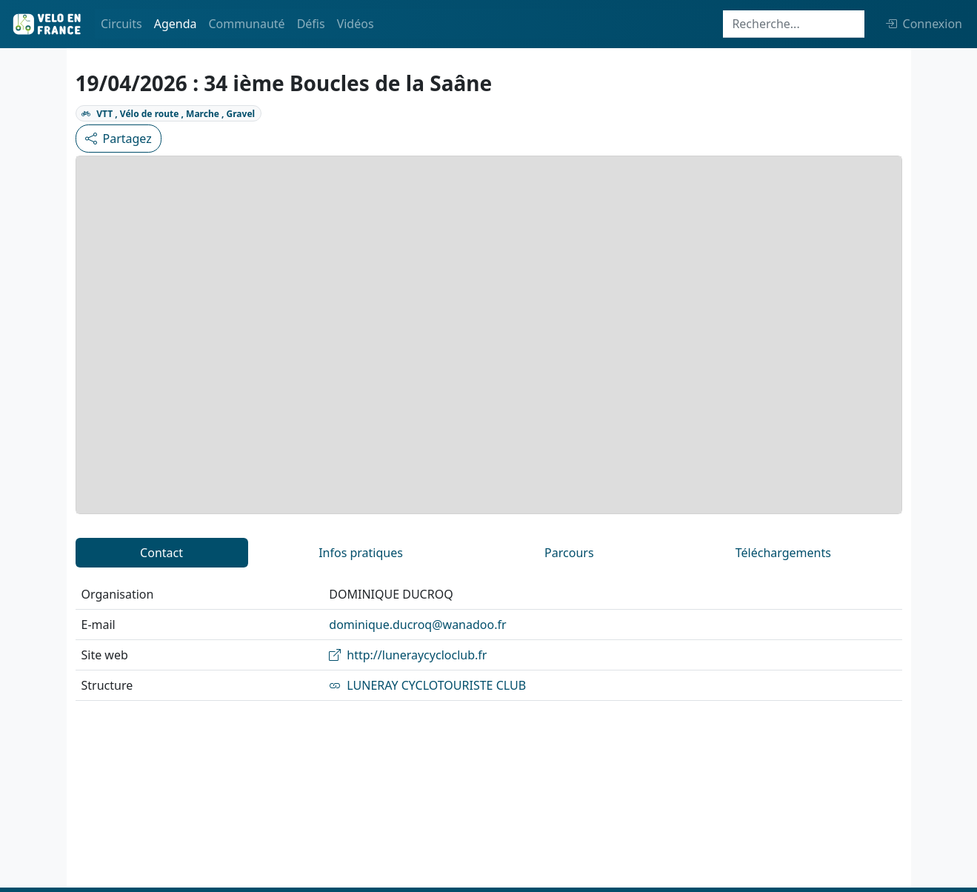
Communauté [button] (246, 24)
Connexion (923, 24)
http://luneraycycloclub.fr (408, 655)
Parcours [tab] (568, 553)
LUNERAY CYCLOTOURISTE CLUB (427, 685)
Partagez (118, 138)
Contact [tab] (161, 553)
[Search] (793, 24)
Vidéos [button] (355, 24)
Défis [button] (311, 24)
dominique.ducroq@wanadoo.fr (417, 624)
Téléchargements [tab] (783, 553)
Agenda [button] (175, 24)
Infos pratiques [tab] (361, 553)
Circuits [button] (121, 24)
